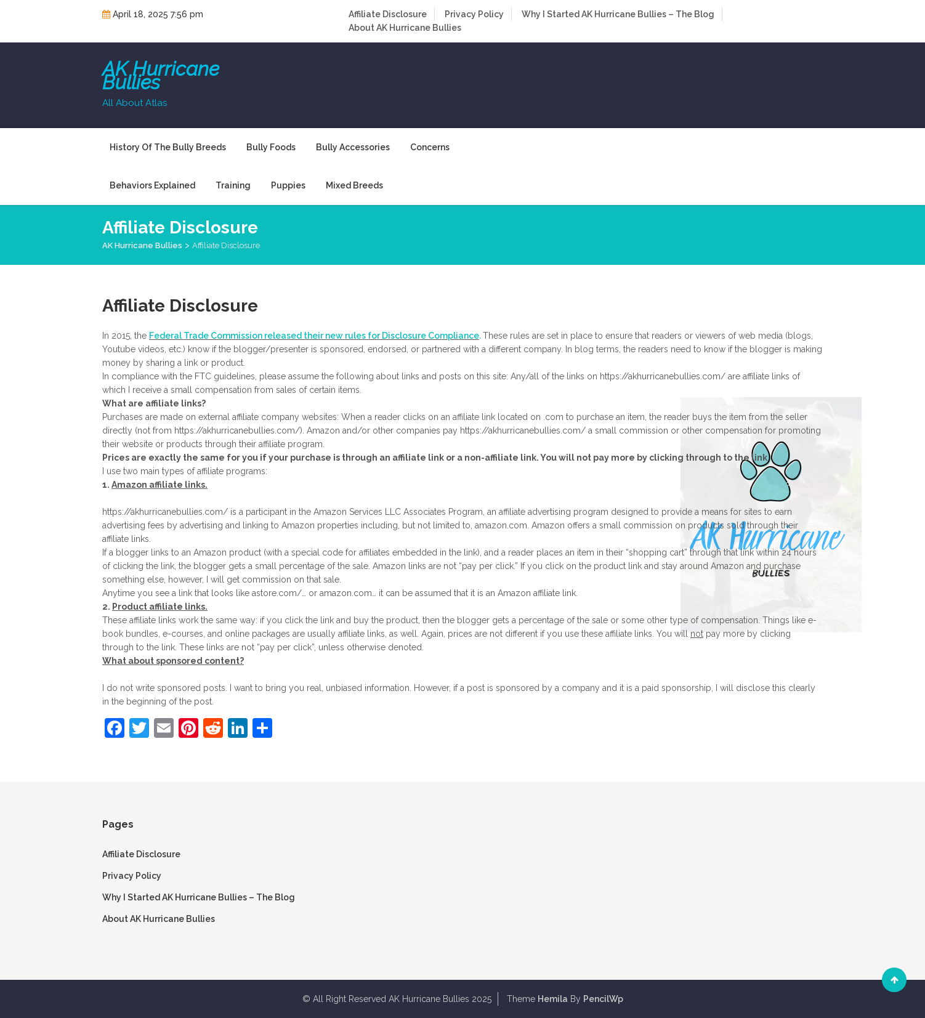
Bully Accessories (353, 147)
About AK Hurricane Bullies (405, 28)
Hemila (553, 999)
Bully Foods (271, 147)
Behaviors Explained (152, 185)
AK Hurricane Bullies (160, 75)
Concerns (430, 147)
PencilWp (603, 999)
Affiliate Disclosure (388, 14)
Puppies (288, 185)
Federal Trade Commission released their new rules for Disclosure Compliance (314, 336)
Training (233, 185)
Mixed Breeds (354, 185)
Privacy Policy (474, 14)
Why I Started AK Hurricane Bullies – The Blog (618, 14)
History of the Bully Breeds (168, 147)
